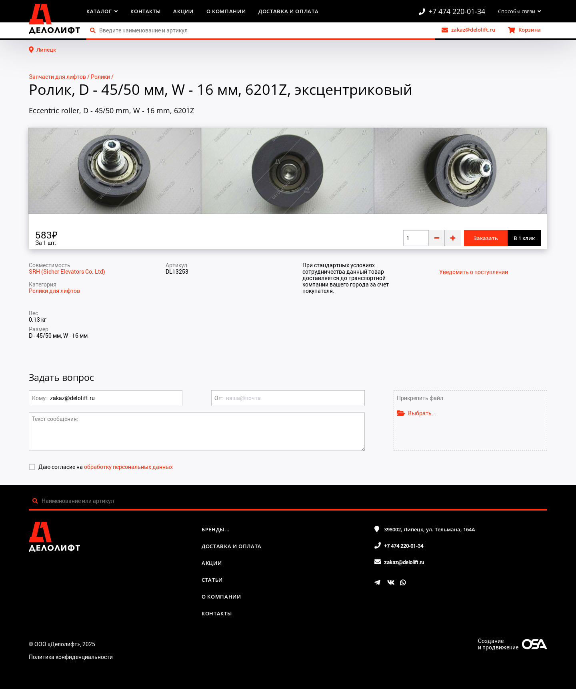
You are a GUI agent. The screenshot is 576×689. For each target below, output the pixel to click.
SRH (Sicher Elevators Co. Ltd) (67, 271)
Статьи (212, 579)
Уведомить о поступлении (473, 272)
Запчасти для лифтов (57, 76)
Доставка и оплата (288, 11)
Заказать (486, 238)
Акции (183, 11)
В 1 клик (524, 238)
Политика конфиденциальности (71, 657)
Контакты (145, 11)
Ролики (100, 76)
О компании (226, 11)
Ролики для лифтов (54, 290)
